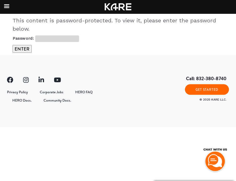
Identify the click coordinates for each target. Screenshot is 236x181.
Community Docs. (57, 100)
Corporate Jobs (51, 92)
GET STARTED (206, 89)
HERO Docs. (22, 100)
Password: (46, 38)
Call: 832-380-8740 (206, 78)
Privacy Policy (17, 92)
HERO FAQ (84, 92)
